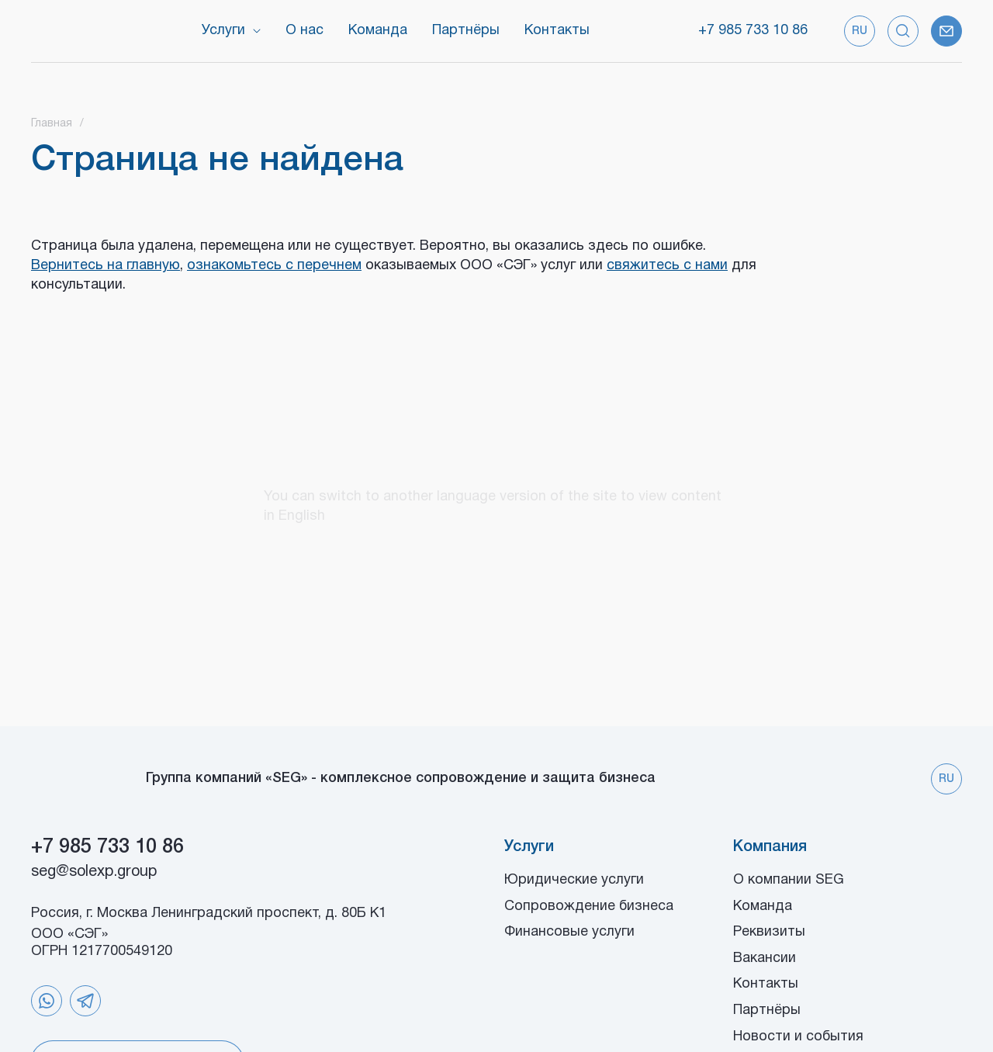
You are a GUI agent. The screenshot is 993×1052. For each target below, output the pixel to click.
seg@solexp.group (94, 872)
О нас (304, 30)
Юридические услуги (574, 880)
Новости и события (798, 1036)
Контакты (557, 30)
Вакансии (764, 958)
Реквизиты (769, 932)
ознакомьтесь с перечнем (274, 271)
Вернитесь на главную (105, 271)
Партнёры (466, 30)
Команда (377, 30)
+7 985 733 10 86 (753, 30)
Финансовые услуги (569, 932)
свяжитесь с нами (667, 271)
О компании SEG (788, 880)
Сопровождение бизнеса (588, 906)
